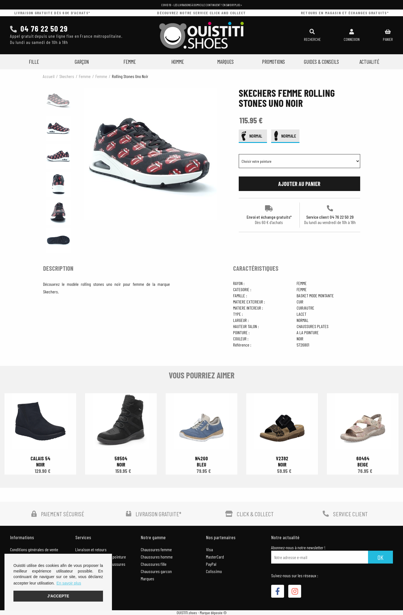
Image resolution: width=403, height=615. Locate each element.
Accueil (49, 76)
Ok (380, 557)
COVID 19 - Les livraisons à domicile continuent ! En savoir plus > (201, 5)
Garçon (82, 61)
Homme (177, 61)
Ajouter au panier (299, 183)
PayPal (211, 564)
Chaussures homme (157, 556)
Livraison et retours (91, 549)
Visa (209, 549)
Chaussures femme (156, 549)
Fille (34, 61)
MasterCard (215, 556)
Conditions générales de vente (34, 549)
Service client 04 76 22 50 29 (330, 215)
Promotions (273, 61)
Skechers (66, 76)
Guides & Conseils (321, 61)
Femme (129, 61)
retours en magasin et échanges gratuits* (345, 12)
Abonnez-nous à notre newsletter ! (298, 547)
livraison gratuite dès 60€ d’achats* (52, 12)
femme (85, 76)
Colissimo (214, 571)
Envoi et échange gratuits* (269, 215)
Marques (225, 61)
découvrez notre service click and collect (201, 12)
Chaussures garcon (156, 571)
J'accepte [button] (58, 596)
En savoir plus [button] (69, 583)
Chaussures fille (154, 564)
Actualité (369, 61)
